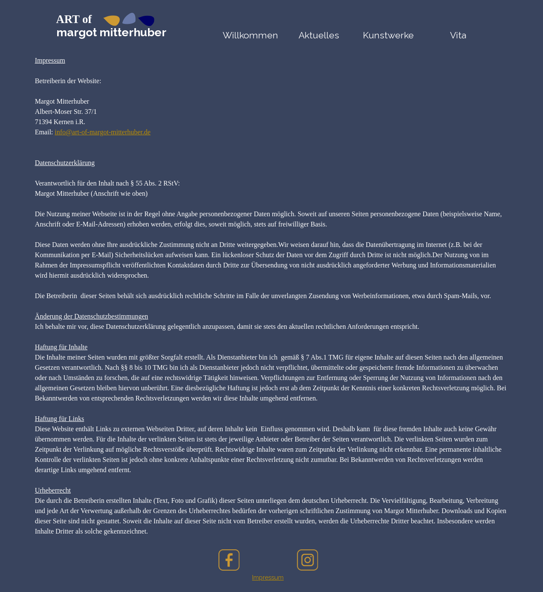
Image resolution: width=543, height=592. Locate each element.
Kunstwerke (388, 35)
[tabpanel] (271, 296)
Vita (458, 35)
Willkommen (250, 35)
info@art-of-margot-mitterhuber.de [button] (103, 132)
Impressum (268, 577)
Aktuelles (319, 35)
